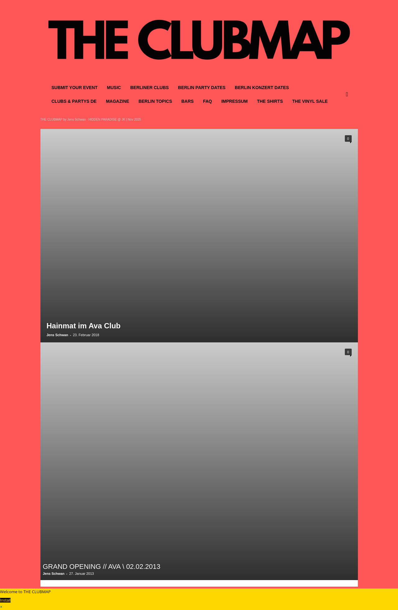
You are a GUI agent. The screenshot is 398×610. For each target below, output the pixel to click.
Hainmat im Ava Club (84, 326)
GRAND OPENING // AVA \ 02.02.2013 (101, 566)
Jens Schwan (57, 335)
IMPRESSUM (234, 101)
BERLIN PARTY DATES (201, 87)
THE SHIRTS (270, 101)
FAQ (207, 101)
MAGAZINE (117, 101)
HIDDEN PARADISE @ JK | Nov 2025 (114, 119)
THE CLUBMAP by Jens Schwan (63, 119)
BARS (187, 101)
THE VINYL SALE (310, 101)
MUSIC (114, 87)
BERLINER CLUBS (149, 87)
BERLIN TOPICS (155, 101)
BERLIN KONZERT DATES (262, 87)
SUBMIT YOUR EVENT (75, 87)
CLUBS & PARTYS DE (74, 101)
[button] (348, 94)
